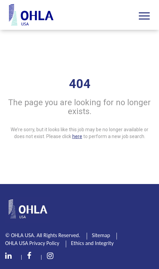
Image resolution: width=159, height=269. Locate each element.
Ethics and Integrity (92, 243)
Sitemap (101, 235)
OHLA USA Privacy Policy (32, 243)
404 (79, 84)
